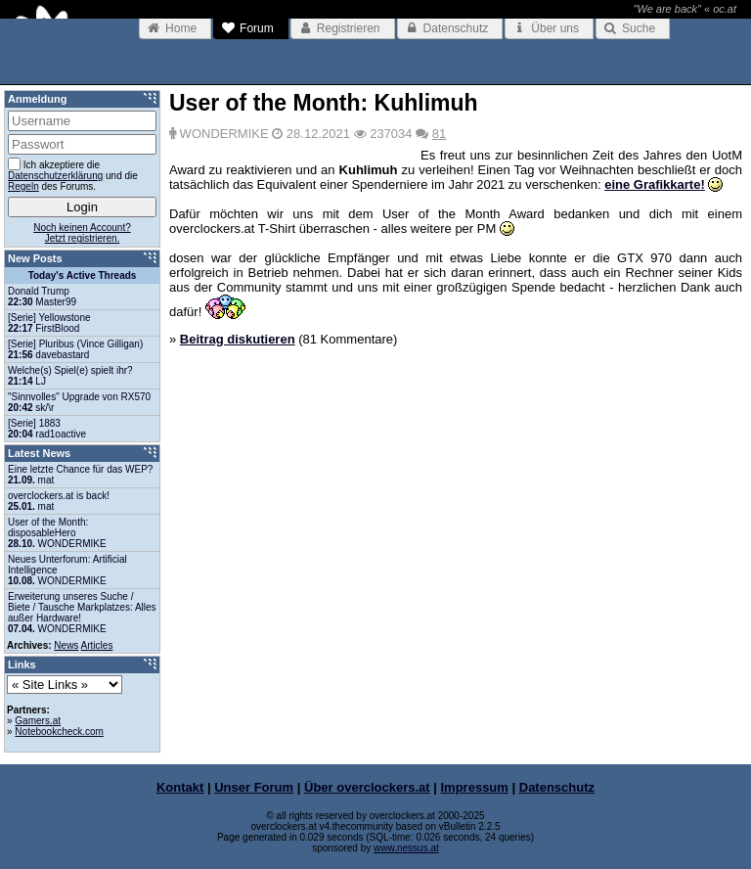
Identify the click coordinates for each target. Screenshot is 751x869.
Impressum (474, 787)
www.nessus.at (406, 848)
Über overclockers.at (367, 787)
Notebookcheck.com (59, 731)
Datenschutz (557, 787)
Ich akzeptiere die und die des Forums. (73, 175)
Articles (97, 645)
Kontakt (179, 787)
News (66, 645)
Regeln (23, 186)
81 (439, 133)
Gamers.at (38, 720)
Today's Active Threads (82, 275)
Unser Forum (253, 787)
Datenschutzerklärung (55, 175)
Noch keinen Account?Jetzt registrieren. (82, 233)
